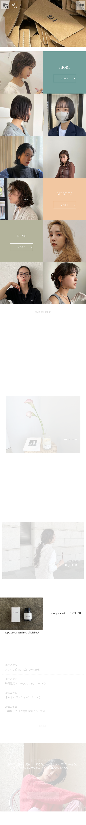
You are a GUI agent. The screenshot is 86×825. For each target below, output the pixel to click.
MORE (65, 78)
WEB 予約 (14, 5)
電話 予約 (5, 5)
